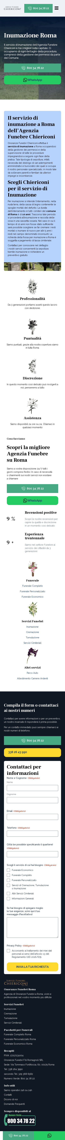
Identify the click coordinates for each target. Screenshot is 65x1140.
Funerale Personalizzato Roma (20, 1039)
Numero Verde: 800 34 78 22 (19, 1078)
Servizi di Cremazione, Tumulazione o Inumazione (30, 887)
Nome (10, 782)
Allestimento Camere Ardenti (32, 678)
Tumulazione (32, 637)
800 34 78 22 (41, 8)
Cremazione (32, 632)
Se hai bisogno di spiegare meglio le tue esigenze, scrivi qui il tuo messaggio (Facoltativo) (25, 911)
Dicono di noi (11, 1099)
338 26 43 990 (17, 752)
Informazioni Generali (23, 898)
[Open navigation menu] (56, 8)
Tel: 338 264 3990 (13, 1069)
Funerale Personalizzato (32, 591)
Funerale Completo (32, 586)
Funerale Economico (32, 597)
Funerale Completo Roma (17, 1034)
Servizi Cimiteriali (32, 643)
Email (16, 811)
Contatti (8, 1095)
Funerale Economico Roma (18, 1044)
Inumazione (32, 627)
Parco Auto (32, 673)
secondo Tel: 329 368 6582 (18, 1074)
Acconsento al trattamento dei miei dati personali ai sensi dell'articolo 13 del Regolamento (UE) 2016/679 (32, 953)
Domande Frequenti (14, 1104)
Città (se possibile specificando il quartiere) (30, 846)
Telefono (18, 828)
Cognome (11, 794)
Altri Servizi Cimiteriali (23, 893)
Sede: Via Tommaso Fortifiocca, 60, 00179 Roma (29, 1064)
